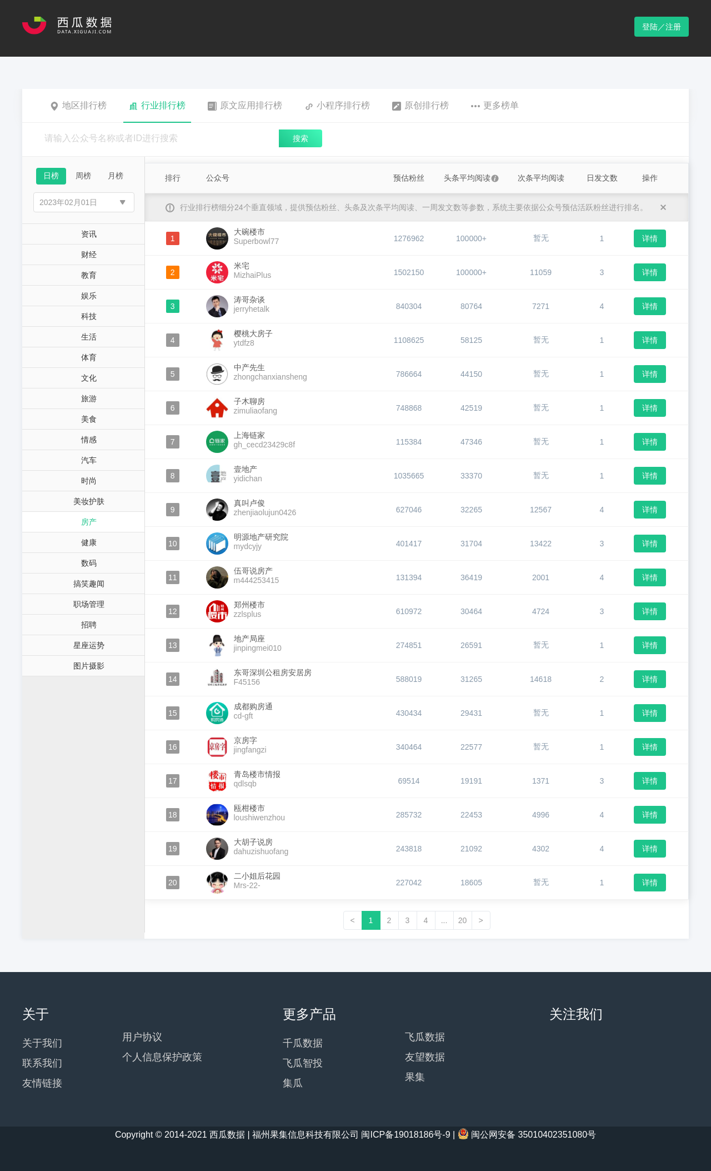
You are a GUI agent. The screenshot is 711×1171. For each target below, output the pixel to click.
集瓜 (293, 1083)
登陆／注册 (661, 26)
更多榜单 (495, 106)
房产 (89, 521)
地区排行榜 (78, 106)
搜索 (300, 138)
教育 (89, 275)
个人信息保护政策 (162, 1057)
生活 (89, 336)
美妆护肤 (88, 501)
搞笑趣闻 (88, 583)
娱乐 (89, 295)
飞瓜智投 (303, 1063)
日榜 (51, 175)
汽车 (89, 460)
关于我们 (42, 1043)
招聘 (89, 624)
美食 (89, 419)
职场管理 (88, 604)
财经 (89, 254)
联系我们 (42, 1063)
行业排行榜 (157, 106)
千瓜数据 (303, 1043)
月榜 (115, 175)
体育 (89, 357)
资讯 (89, 234)
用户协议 (142, 1037)
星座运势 (88, 645)
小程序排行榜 (337, 106)
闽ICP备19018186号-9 (405, 1134)
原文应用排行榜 (245, 106)
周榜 (83, 175)
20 (462, 920)
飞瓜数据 (425, 1037)
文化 (89, 377)
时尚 (89, 480)
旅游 (89, 398)
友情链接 (42, 1083)
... (444, 920)
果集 (415, 1077)
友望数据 (425, 1057)
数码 (89, 563)
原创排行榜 (420, 106)
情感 (89, 439)
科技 (89, 316)
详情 (650, 238)
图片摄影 (88, 665)
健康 (89, 542)
